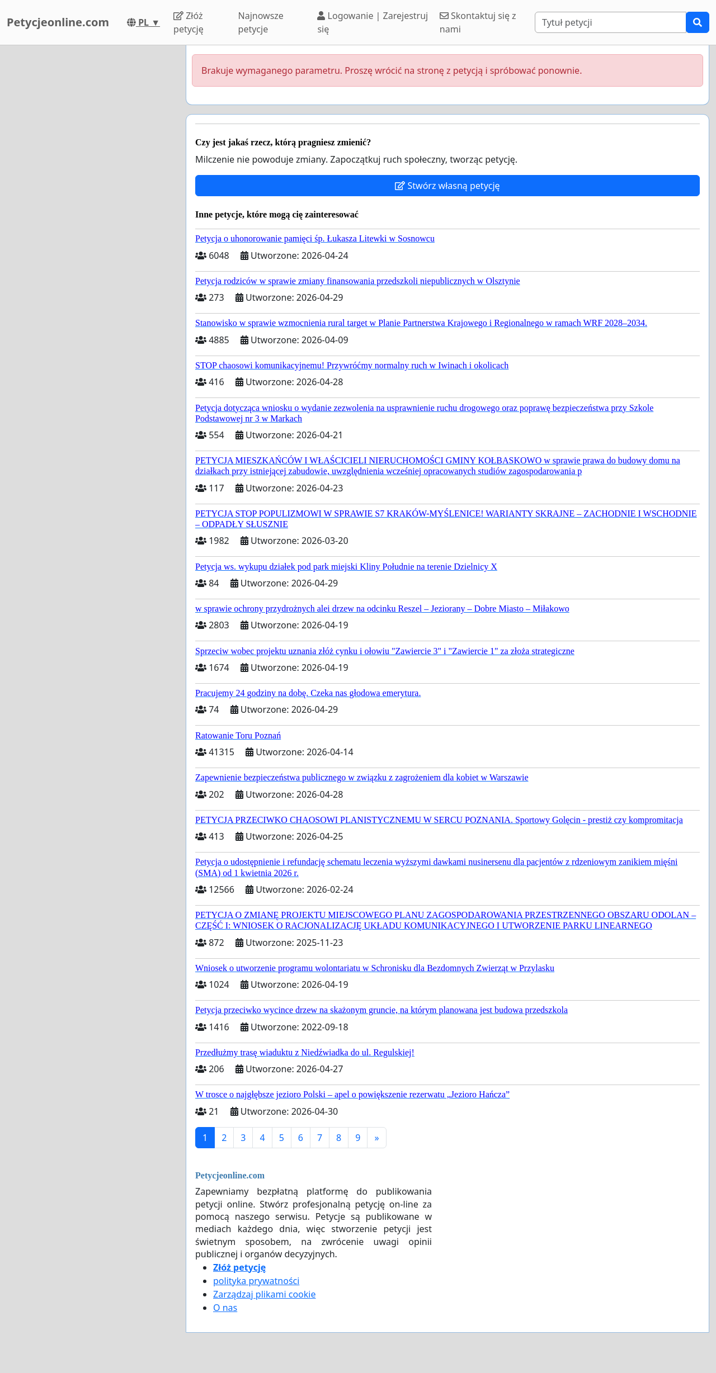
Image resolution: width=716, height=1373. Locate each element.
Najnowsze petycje (261, 22)
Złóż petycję (188, 22)
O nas (225, 1307)
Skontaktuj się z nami (478, 22)
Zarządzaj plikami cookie (264, 1294)
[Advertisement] (89, 213)
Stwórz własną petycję (447, 185)
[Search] (610, 22)
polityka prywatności (256, 1281)
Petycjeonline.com (58, 22)
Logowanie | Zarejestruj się (372, 22)
